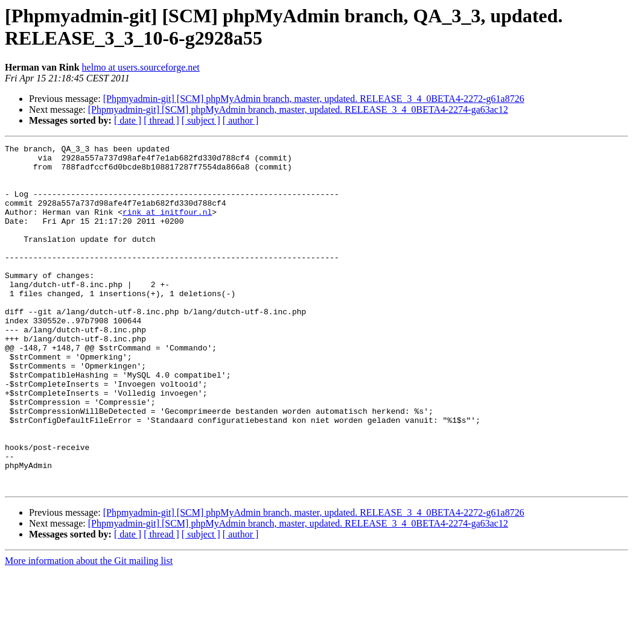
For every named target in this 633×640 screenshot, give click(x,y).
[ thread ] (161, 120)
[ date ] (127, 120)
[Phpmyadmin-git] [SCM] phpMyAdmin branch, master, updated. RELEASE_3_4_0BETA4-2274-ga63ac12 (298, 109)
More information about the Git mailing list (89, 629)
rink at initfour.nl (167, 226)
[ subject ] (201, 120)
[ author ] (241, 120)
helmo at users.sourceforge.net (141, 67)
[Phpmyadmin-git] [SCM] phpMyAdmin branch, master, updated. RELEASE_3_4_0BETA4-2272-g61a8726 (313, 98)
